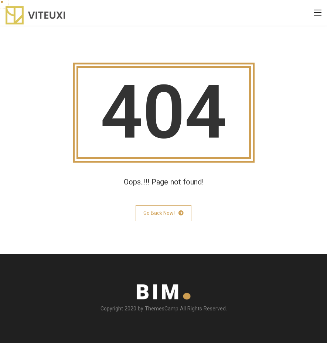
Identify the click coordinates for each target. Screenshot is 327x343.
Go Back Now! (163, 213)
